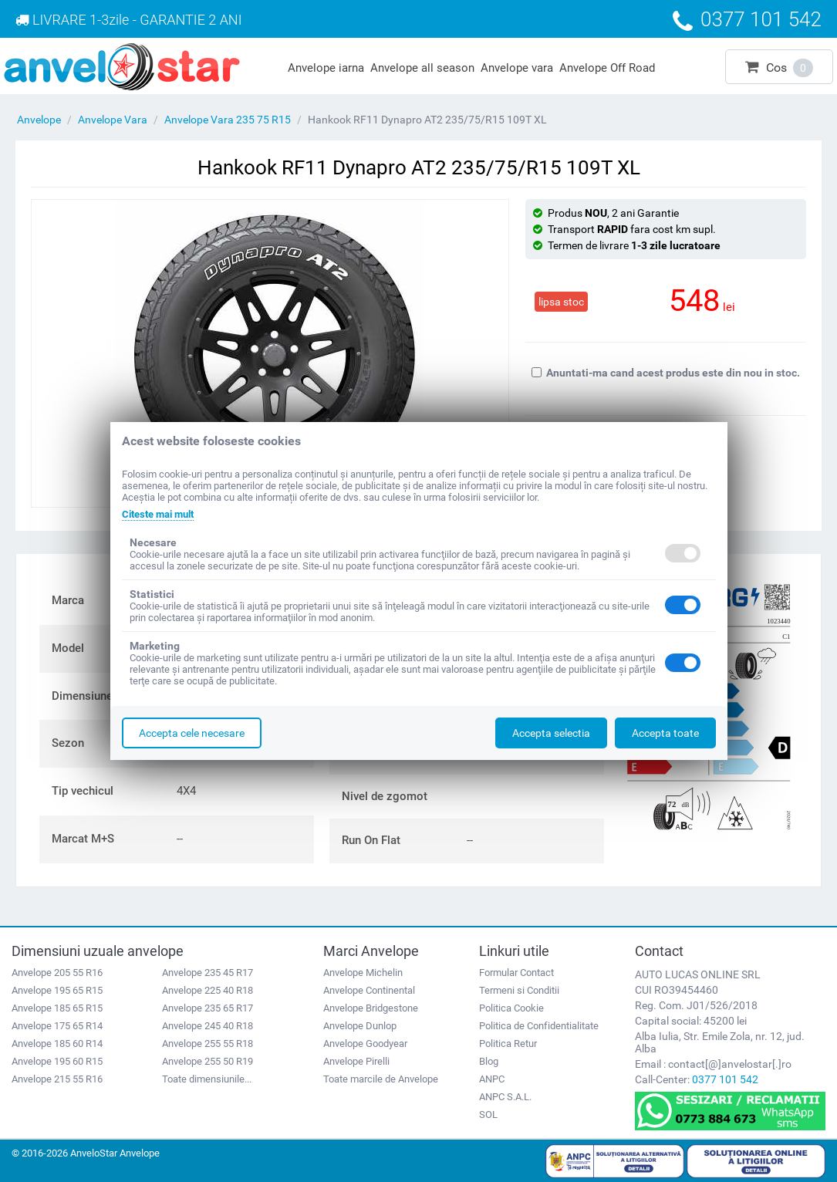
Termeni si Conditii (519, 990)
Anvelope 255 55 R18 (207, 1043)
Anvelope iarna (326, 68)
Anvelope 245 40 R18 (207, 1026)
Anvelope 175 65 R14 (57, 1026)
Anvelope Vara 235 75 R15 (227, 119)
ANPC (492, 1079)
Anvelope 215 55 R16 (57, 1079)
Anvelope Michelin (363, 972)
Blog (488, 1061)
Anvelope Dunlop (360, 1026)
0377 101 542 (725, 1079)
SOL (488, 1114)
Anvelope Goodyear (365, 1043)
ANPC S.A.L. (505, 1097)
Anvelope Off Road (607, 68)
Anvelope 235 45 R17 (207, 972)
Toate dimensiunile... (206, 1079)
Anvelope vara (517, 68)
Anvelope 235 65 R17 (207, 1008)
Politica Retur (508, 1043)
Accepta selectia (551, 733)
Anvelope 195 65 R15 (57, 990)
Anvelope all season (422, 68)
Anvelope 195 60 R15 (57, 1061)
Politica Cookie (511, 1008)
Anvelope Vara (112, 119)
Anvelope (39, 119)
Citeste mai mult (162, 514)
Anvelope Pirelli (356, 1061)
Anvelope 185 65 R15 (57, 1008)
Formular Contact (516, 972)
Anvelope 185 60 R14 (57, 1043)
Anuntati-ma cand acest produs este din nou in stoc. (666, 372)
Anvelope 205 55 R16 (57, 972)
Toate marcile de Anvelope (380, 1079)
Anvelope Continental (369, 990)
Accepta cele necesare (192, 733)
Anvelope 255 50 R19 (207, 1061)
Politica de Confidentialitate (539, 1026)
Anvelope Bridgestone (370, 1008)
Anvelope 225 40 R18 (207, 990)
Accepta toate (665, 733)
